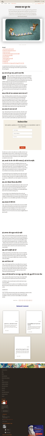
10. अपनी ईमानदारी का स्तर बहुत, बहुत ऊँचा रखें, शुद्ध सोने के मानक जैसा (13, 63)
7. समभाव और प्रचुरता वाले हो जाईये (7, 58)
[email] (1, 95)
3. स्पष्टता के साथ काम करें (6, 52)
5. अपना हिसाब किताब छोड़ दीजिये (7, 55)
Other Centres (4, 421)
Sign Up (22, 147)
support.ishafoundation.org (8, 419)
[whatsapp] (1, 88)
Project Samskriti (5, 394)
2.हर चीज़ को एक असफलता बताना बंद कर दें (9, 50)
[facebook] (1, 89)
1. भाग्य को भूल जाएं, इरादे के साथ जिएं (8, 49)
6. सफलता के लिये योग (5, 57)
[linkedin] (1, 93)
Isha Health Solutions (5, 392)
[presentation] (22, 142)
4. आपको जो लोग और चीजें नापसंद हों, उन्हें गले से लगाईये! (11, 54)
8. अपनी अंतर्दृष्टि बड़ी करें (6, 60)
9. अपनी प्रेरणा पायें (5, 61)
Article (9, 3)
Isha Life (3, 390)
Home (2, 3)
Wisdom (5, 3)
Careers (3, 396)
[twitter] (1, 91)
